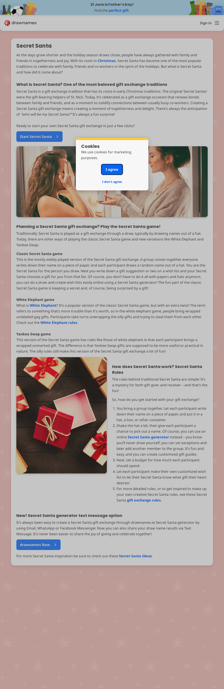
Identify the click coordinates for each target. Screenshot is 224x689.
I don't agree (112, 182)
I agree (112, 169)
